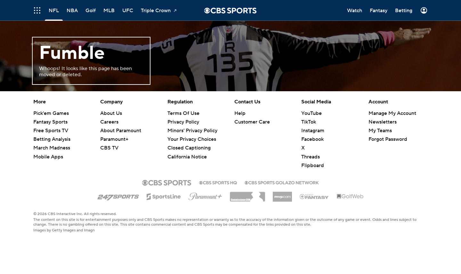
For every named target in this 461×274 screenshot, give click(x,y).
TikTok (308, 122)
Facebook (312, 139)
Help (240, 113)
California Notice (187, 157)
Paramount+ (114, 139)
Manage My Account (392, 113)
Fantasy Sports (50, 122)
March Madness (51, 148)
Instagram (312, 130)
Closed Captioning (189, 148)
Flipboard (312, 165)
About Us (111, 113)
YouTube (311, 113)
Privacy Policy (183, 122)
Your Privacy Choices (191, 139)
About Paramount (120, 130)
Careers (109, 122)
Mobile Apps (48, 157)
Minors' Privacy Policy (192, 130)
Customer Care (252, 122)
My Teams (380, 130)
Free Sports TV (50, 130)
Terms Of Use (183, 113)
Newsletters (382, 122)
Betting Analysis (51, 139)
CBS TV (109, 148)
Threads (310, 157)
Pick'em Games (51, 113)
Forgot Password (387, 139)
